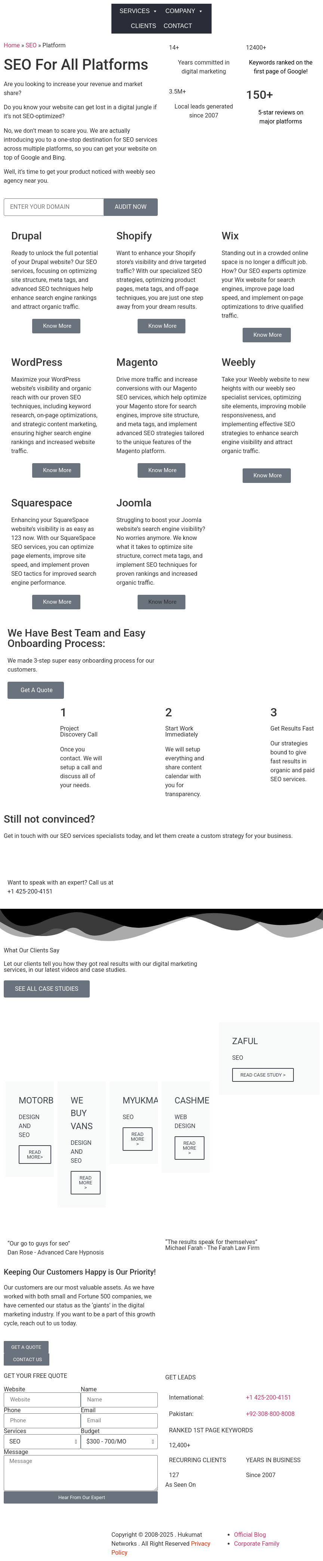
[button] (162, 602)
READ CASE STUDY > (263, 1075)
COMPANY (184, 11)
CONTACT (178, 26)
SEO (31, 45)
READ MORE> (35, 1154)
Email (88, 1410)
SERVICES (139, 11)
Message (16, 1452)
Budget (90, 1431)
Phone (12, 1410)
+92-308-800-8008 (270, 1413)
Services (15, 1431)
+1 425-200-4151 (30, 891)
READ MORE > (85, 1182)
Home (12, 45)
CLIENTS (143, 26)
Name (89, 1389)
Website (14, 1389)
